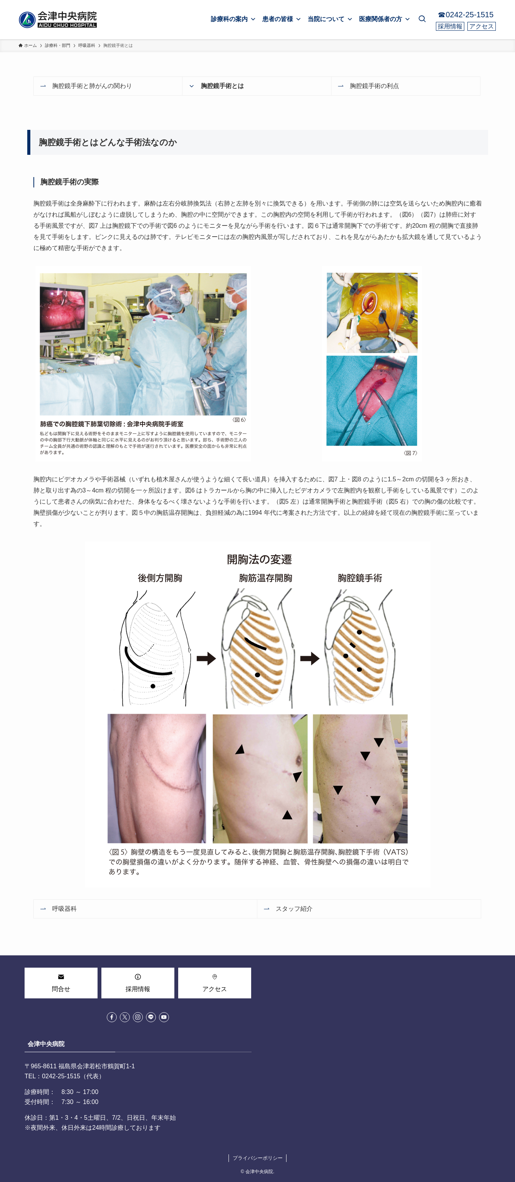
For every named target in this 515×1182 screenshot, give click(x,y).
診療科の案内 (233, 19)
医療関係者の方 (385, 19)
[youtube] (164, 1017)
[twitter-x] (125, 1017)
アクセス (481, 26)
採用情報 (450, 26)
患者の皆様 (281, 19)
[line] (151, 1017)
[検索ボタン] (422, 19)
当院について (330, 19)
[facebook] (112, 1017)
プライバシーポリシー (258, 1158)
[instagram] (138, 1017)
